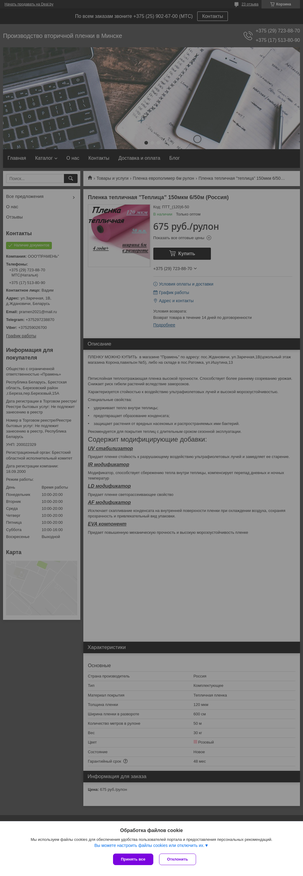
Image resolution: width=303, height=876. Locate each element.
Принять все (133, 859)
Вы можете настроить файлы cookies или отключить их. (149, 845)
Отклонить (177, 859)
